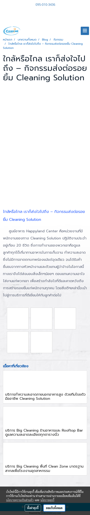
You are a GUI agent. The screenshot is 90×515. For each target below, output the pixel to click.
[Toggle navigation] (85, 30)
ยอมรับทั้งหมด (54, 508)
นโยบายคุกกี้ (47, 500)
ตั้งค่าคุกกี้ (32, 508)
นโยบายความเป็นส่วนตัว (20, 500)
